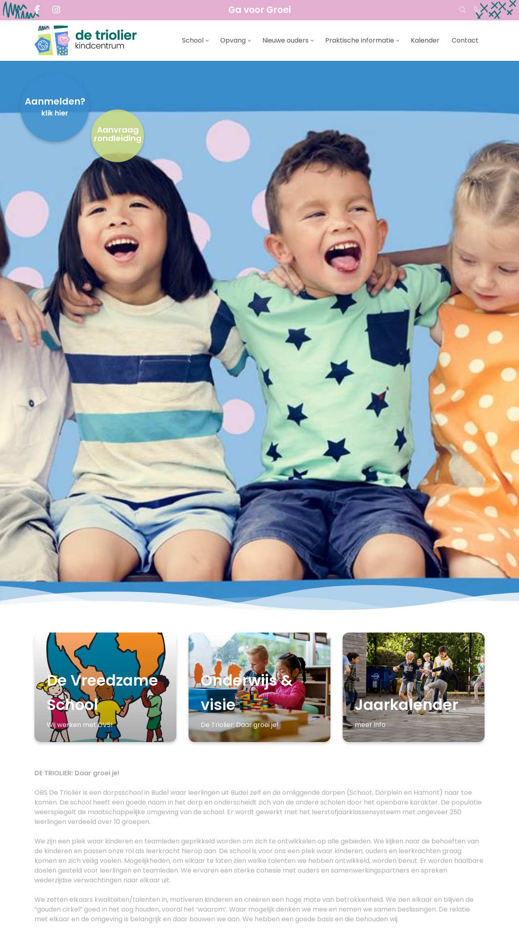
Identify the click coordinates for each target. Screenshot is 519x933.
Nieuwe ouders (285, 40)
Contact (465, 40)
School (193, 40)
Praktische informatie (359, 40)
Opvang (233, 40)
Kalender (425, 40)
